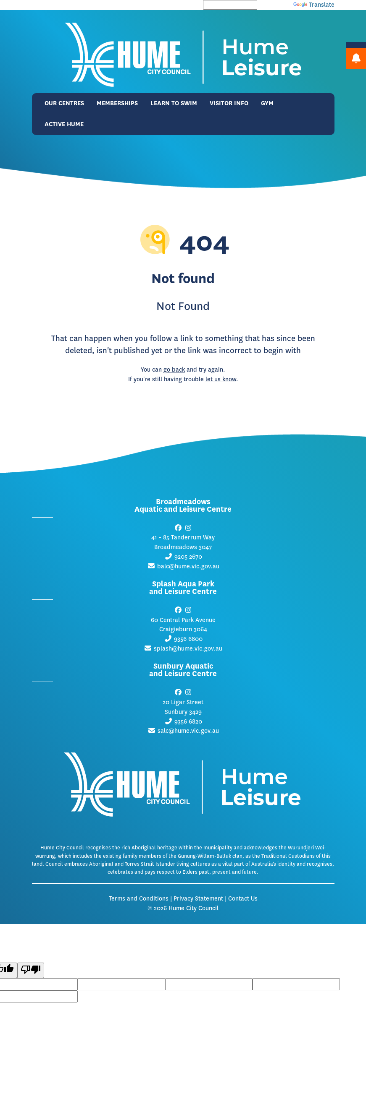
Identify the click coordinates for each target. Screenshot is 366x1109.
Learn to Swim (173, 103)
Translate (313, 5)
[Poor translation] (30, 970)
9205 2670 (188, 557)
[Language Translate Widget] (230, 5)
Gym (267, 103)
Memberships (117, 103)
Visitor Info (229, 103)
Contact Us (243, 899)
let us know (220, 379)
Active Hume (64, 124)
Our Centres (64, 103)
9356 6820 (188, 722)
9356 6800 (188, 639)
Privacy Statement (198, 899)
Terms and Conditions (139, 899)
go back (174, 370)
